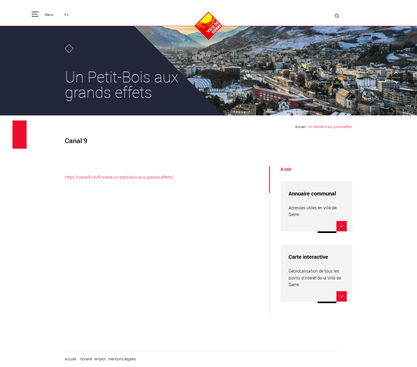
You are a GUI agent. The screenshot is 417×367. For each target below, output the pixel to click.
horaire (86, 359)
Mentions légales (122, 359)
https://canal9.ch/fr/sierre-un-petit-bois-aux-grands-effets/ (119, 177)
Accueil (300, 126)
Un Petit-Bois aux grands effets (330, 126)
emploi (100, 359)
